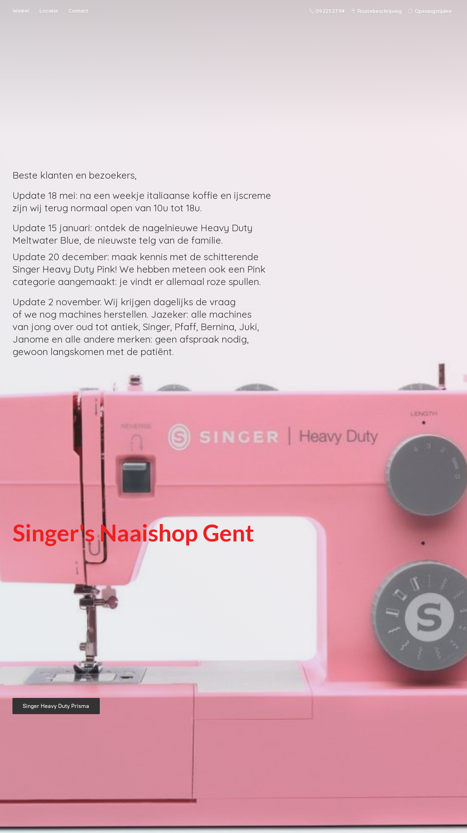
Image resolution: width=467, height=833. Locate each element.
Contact (78, 11)
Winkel (20, 11)
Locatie (48, 11)
